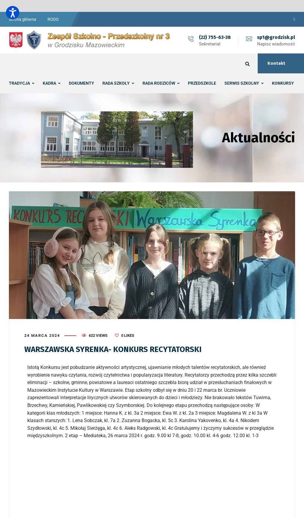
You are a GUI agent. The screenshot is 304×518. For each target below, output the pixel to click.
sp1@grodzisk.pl (276, 37)
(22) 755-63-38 (215, 37)
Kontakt (276, 63)
